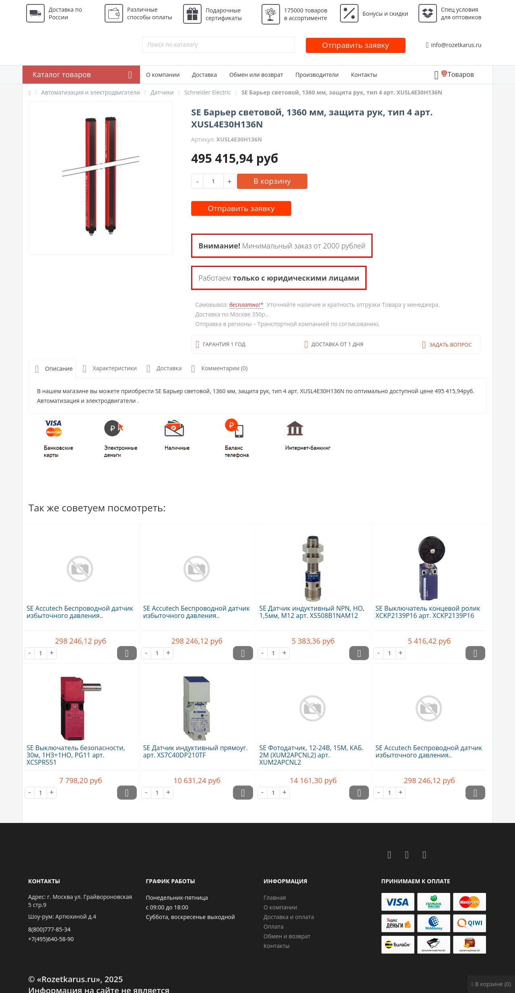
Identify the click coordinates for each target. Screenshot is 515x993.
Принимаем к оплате (415, 881)
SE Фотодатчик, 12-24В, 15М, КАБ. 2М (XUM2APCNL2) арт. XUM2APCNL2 (312, 755)
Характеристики (108, 369)
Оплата (274, 926)
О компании (163, 74)
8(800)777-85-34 (49, 929)
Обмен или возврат (256, 74)
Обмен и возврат (287, 936)
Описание (52, 369)
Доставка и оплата (289, 917)
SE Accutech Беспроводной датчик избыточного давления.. (80, 612)
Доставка (204, 74)
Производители (317, 74)
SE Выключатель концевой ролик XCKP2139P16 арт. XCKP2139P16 (427, 612)
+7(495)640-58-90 (51, 939)
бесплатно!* (246, 304)
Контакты (364, 74)
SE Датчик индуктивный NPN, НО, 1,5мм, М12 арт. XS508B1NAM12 (312, 612)
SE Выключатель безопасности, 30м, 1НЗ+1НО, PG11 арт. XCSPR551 (76, 755)
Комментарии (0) (217, 369)
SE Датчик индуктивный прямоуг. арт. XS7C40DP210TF (195, 751)
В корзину (272, 181)
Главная (275, 897)
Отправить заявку (355, 45)
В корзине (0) (491, 984)
